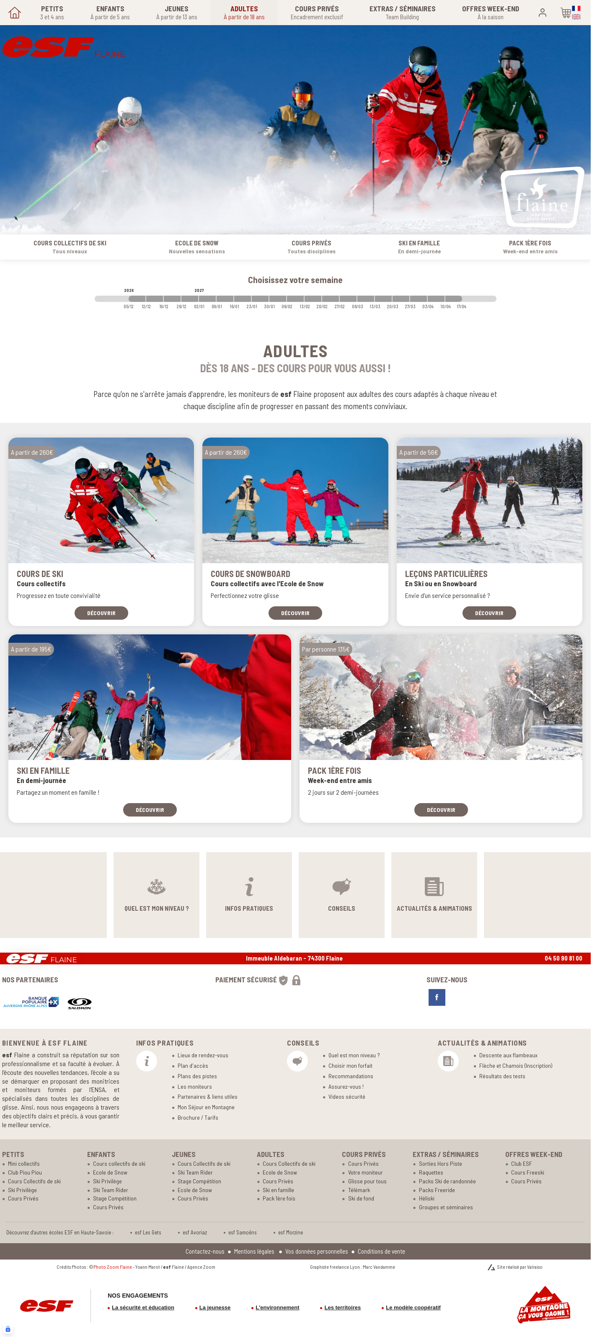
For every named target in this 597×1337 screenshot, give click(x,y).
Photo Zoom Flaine (112, 1267)
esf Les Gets (148, 1232)
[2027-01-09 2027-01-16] (225, 299)
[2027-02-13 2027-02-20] (313, 299)
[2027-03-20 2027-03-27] (401, 299)
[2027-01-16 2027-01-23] (242, 299)
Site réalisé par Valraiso (520, 1267)
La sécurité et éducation (143, 1307)
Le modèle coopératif (413, 1307)
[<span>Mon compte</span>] (542, 12)
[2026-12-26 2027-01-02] (189, 299)
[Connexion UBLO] (8, 1329)
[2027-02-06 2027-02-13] (295, 299)
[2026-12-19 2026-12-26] (172, 299)
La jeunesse (214, 1307)
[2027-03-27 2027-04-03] (418, 299)
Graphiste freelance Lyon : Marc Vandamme (352, 1267)
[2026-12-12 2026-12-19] (154, 299)
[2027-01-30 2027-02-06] (277, 299)
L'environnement (277, 1307)
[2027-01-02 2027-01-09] (207, 299)
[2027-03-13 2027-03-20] (383, 299)
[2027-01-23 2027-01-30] (260, 299)
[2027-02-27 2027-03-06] (348, 299)
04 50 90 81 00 (563, 958)
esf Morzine (290, 1232)
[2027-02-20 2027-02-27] (330, 299)
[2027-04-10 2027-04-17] (453, 299)
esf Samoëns (242, 1232)
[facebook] (437, 997)
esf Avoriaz (195, 1232)
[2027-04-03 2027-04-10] (436, 299)
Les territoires (342, 1307)
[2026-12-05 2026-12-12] (137, 299)
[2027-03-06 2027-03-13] (365, 299)
